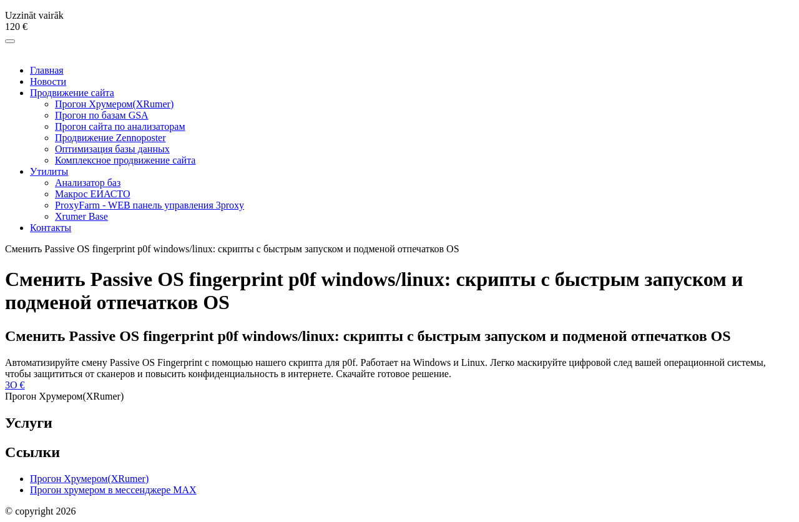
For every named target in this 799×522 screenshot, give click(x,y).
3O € (15, 385)
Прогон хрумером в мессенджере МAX (113, 490)
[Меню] (10, 41)
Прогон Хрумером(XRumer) (89, 478)
